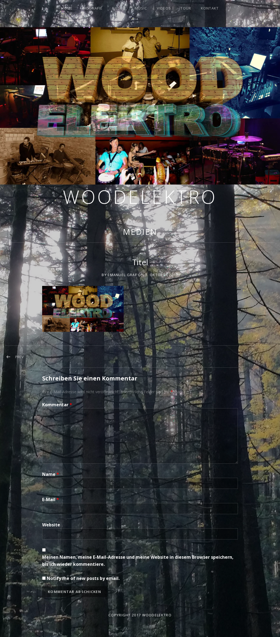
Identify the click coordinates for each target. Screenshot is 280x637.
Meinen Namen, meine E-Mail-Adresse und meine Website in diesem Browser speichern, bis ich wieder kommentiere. (138, 560)
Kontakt (210, 8)
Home (67, 8)
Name (50, 474)
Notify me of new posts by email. (83, 578)
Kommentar (57, 405)
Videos (164, 8)
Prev (19, 356)
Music (141, 8)
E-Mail (50, 499)
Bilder (118, 8)
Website (51, 525)
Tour (186, 8)
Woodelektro (140, 196)
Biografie (92, 8)
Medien (140, 231)
